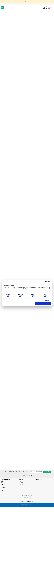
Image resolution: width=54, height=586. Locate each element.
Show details (46, 300)
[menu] (2, 7)
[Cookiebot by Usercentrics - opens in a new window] (46, 281)
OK (43, 303)
